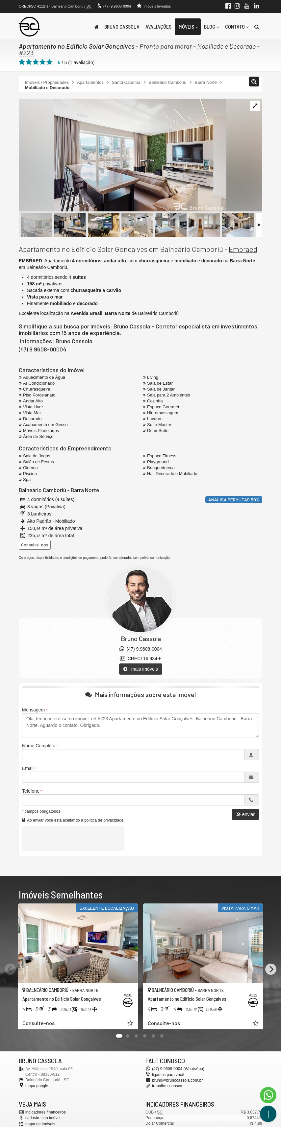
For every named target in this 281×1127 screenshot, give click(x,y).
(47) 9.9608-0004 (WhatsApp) (178, 1069)
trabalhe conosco (167, 1086)
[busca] (257, 26)
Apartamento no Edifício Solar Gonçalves (76, 46)
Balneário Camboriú (42, 490)
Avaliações (158, 26)
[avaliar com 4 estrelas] (42, 62)
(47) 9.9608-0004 (117, 6)
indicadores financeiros (45, 1112)
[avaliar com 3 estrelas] (36, 62)
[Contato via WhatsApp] (268, 1095)
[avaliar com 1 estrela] (22, 62)
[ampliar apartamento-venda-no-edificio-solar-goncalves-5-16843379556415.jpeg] (122, 155)
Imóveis (187, 26)
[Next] (270, 969)
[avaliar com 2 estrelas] (29, 62)
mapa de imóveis (40, 1124)
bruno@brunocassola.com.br (177, 1080)
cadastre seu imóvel (43, 1117)
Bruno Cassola (122, 26)
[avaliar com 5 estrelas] (49, 62)
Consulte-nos (34, 544)
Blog (211, 26)
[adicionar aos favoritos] (131, 1024)
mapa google (36, 1086)
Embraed (243, 249)
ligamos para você (168, 1074)
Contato (237, 26)
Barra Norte (85, 490)
